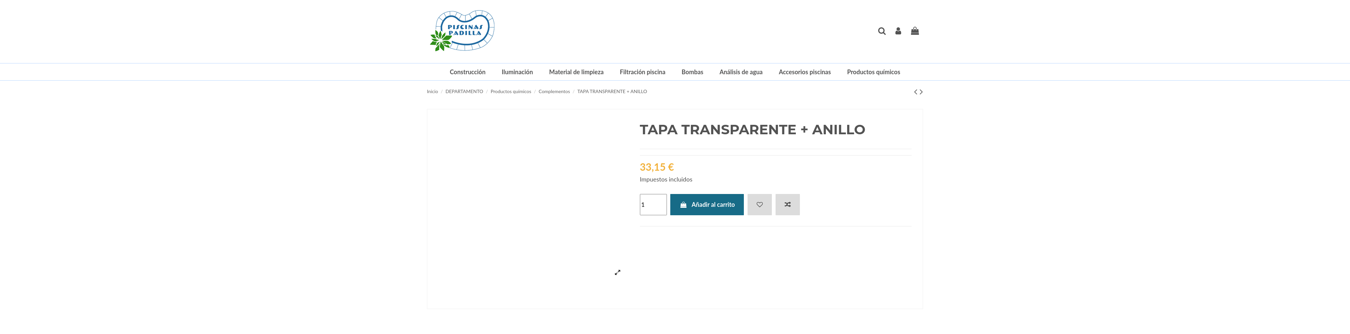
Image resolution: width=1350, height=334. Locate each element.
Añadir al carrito (707, 204)
